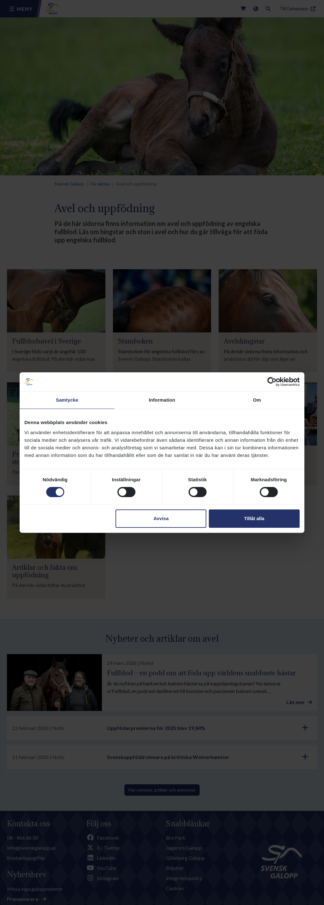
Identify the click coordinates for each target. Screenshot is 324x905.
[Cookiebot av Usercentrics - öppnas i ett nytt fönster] (272, 381)
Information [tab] (162, 400)
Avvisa (161, 518)
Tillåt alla (254, 518)
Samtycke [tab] (67, 400)
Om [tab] (257, 400)
